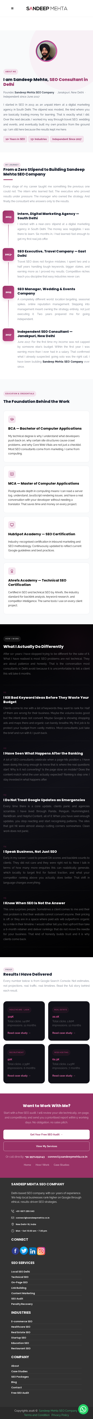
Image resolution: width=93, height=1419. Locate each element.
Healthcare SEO (20, 1326)
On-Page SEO (19, 1282)
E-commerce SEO (21, 1321)
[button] (83, 1409)
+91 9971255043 (35, 1156)
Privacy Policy (60, 1415)
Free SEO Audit (20, 1393)
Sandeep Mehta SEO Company (58, 1410)
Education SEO (20, 1343)
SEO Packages (20, 1376)
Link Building (18, 1288)
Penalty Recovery (22, 1304)
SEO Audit (17, 1298)
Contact (16, 1387)
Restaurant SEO (21, 1348)
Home (27, 1164)
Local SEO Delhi (20, 1271)
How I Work (42, 1164)
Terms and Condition (37, 1415)
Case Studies (61, 1164)
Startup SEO (18, 1337)
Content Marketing (23, 1293)
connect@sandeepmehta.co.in (67, 1156)
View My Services (46, 1146)
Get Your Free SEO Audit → (46, 1134)
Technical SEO (20, 1277)
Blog (14, 1382)
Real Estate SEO (20, 1332)
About (15, 1366)
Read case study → (19, 1032)
